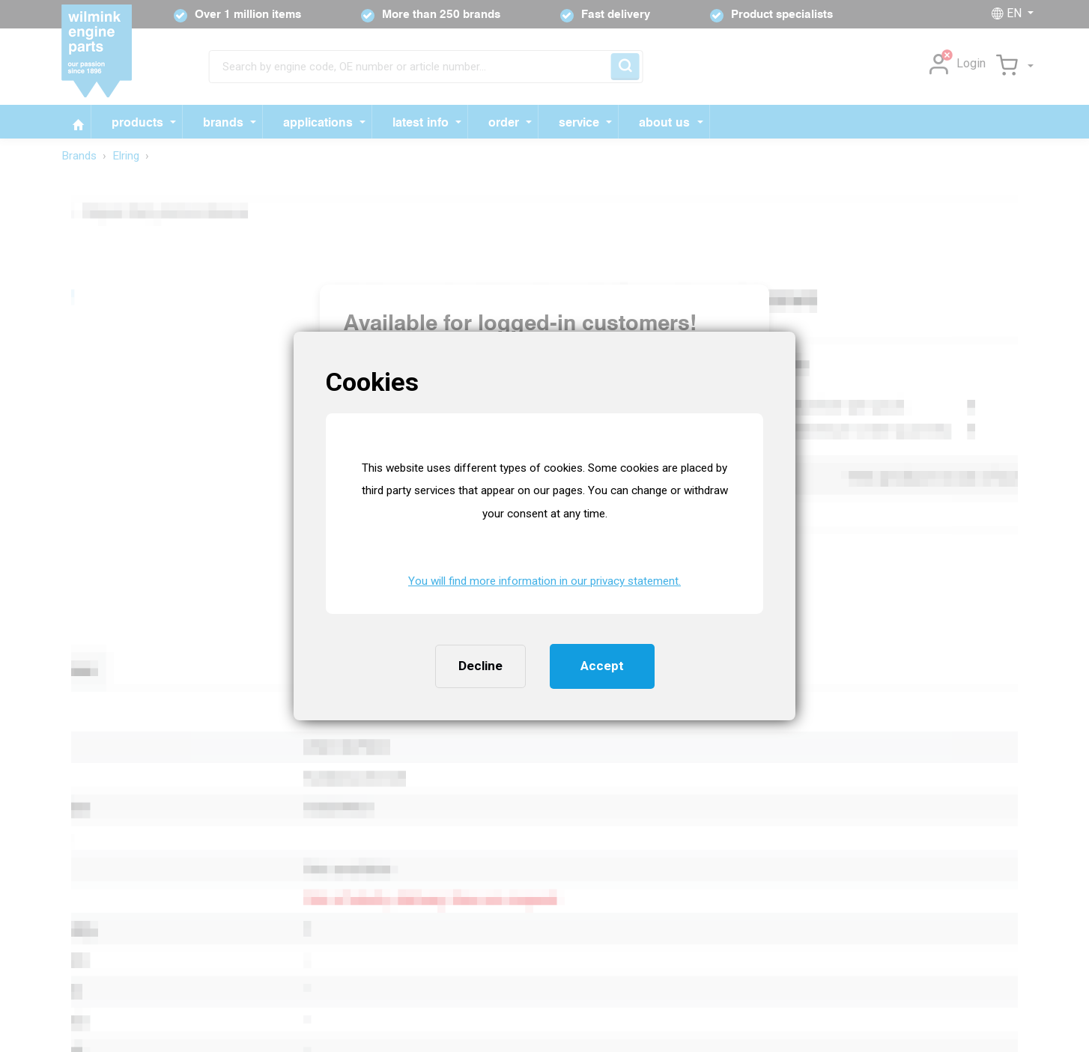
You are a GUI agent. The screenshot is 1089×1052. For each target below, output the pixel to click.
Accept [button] (602, 665)
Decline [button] (480, 665)
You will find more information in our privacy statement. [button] (544, 581)
